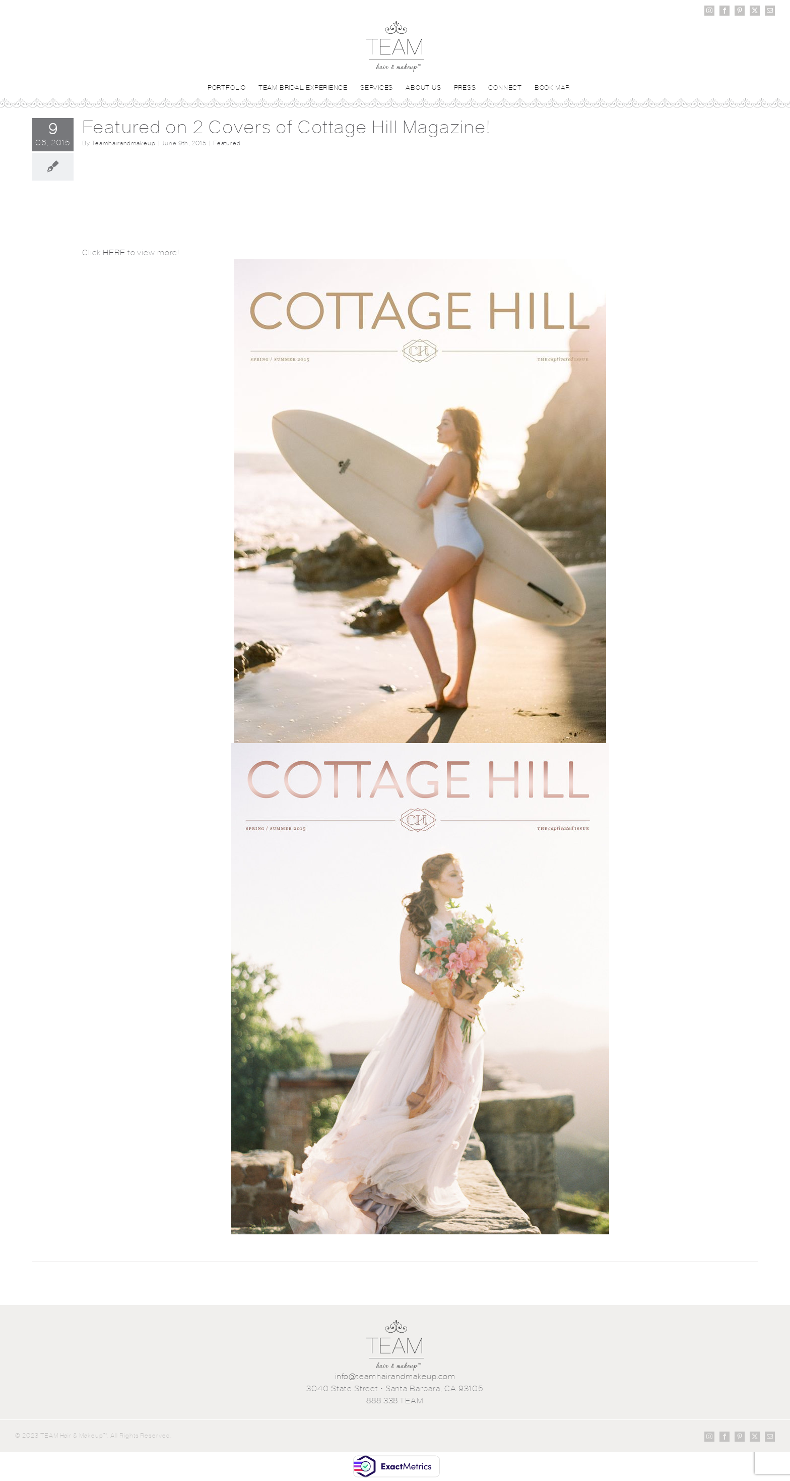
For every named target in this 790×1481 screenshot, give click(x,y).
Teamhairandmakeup (124, 143)
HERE (114, 252)
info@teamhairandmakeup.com (395, 1376)
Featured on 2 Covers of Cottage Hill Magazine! (286, 127)
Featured (227, 143)
